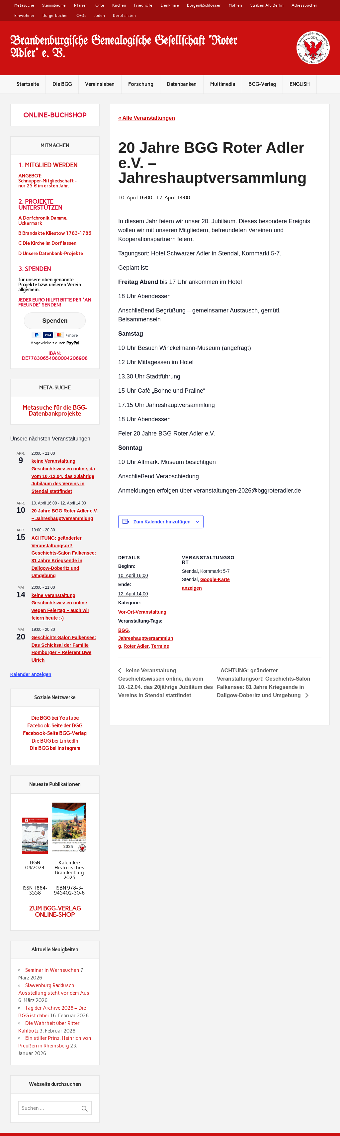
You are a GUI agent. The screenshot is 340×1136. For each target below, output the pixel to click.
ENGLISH (300, 84)
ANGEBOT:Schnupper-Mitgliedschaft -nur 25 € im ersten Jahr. (47, 181)
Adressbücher (304, 5)
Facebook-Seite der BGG (54, 726)
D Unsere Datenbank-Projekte (50, 253)
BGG (123, 630)
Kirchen (119, 5)
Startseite (28, 84)
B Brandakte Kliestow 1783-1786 (54, 233)
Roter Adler (136, 646)
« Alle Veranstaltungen (146, 118)
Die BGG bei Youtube (55, 718)
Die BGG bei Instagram (55, 748)
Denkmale (170, 5)
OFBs (81, 15)
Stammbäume (54, 5)
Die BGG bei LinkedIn (55, 741)
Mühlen (235, 5)
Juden (99, 15)
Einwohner (24, 15)
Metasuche (24, 5)
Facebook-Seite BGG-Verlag (55, 733)
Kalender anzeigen (30, 674)
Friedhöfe (143, 5)
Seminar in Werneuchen (52, 970)
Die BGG (62, 84)
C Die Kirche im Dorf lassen (47, 243)
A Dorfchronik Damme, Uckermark (42, 220)
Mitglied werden (51, 165)
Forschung (140, 84)
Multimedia (222, 84)
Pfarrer (80, 5)
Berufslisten (124, 15)
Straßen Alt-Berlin (267, 5)
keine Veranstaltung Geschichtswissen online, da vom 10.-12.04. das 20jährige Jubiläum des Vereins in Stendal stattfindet (63, 476)
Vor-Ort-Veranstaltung (142, 612)
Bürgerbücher (55, 15)
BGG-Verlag (262, 84)
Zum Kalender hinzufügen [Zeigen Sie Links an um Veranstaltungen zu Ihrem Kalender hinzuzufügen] (162, 521)
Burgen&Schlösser (204, 5)
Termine (160, 646)
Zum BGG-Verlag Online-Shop (55, 911)
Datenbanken (182, 84)
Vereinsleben (100, 84)
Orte (99, 5)
